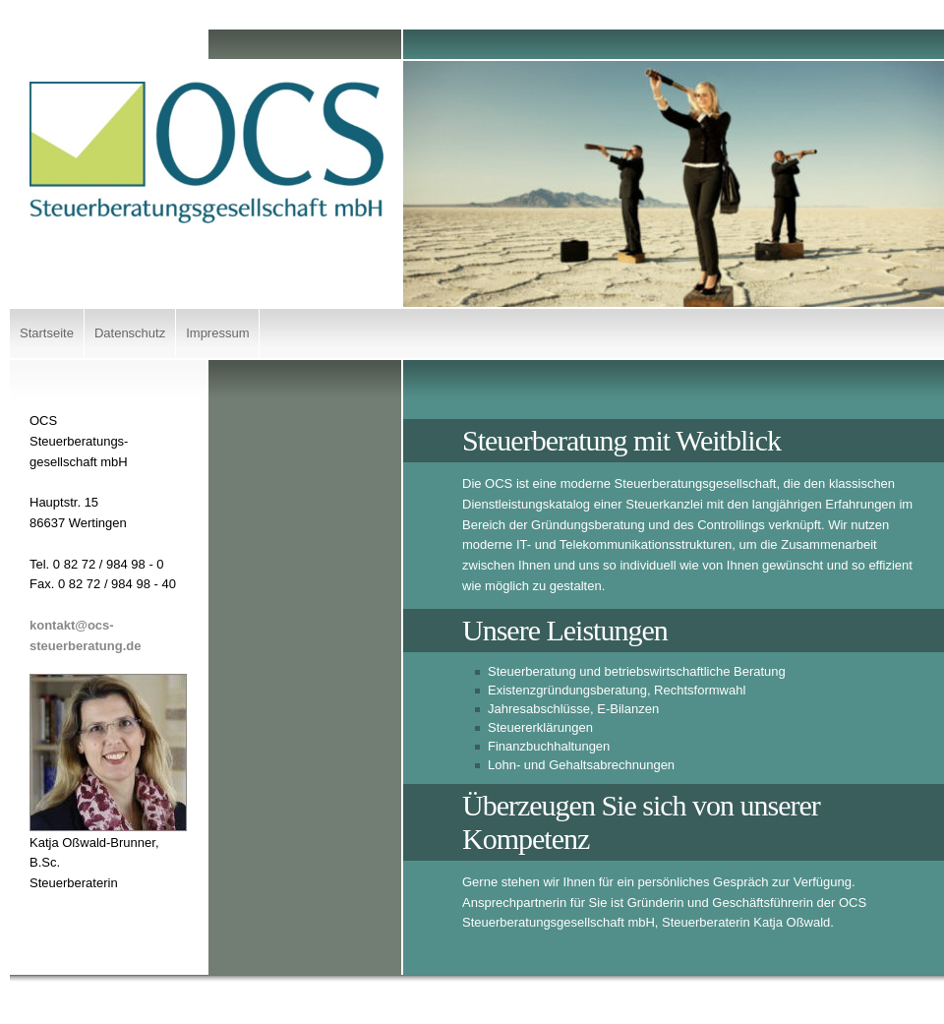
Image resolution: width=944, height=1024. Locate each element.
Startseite (47, 333)
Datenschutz (129, 333)
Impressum (217, 333)
